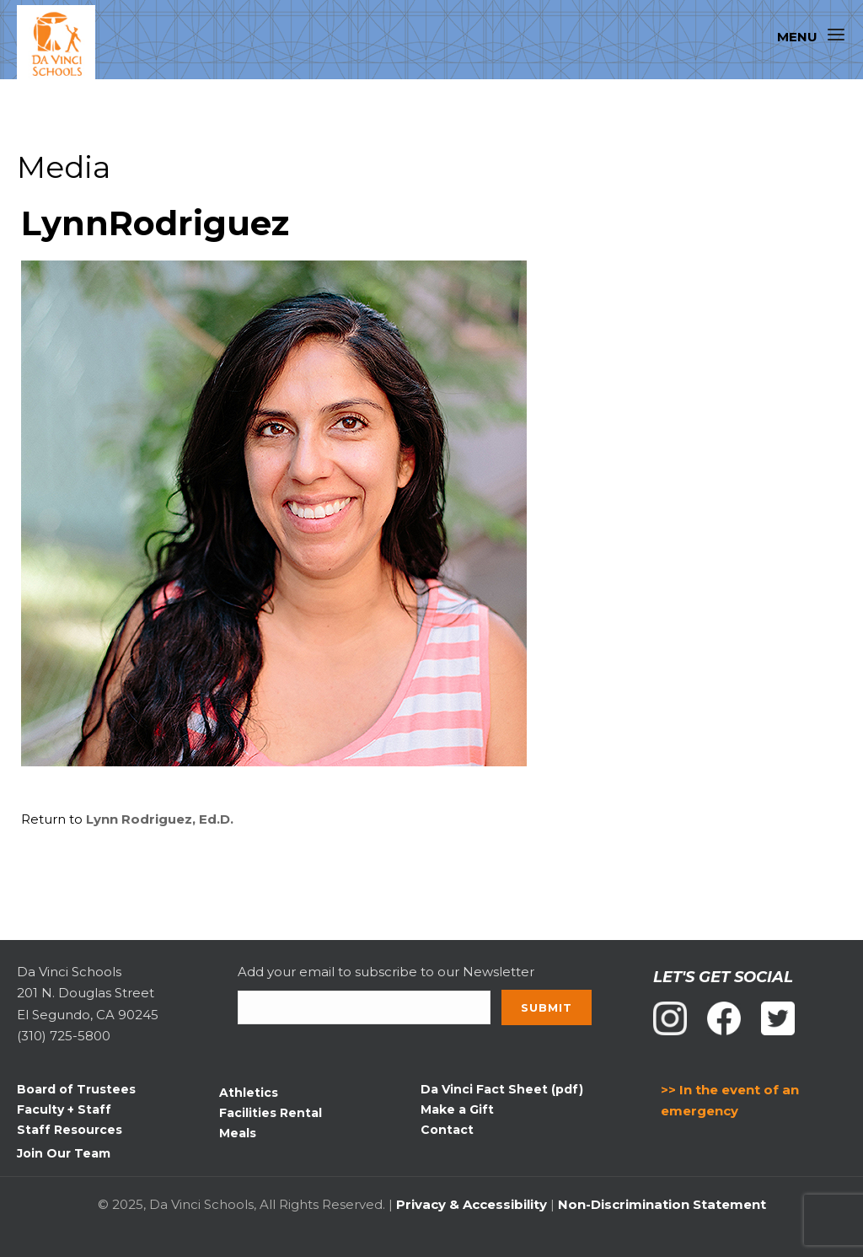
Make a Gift (457, 1109)
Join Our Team (63, 1153)
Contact (447, 1129)
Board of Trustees (76, 1089)
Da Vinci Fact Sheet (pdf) (502, 1089)
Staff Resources (69, 1129)
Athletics (248, 1092)
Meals (237, 1133)
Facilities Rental (270, 1112)
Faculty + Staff (64, 1109)
